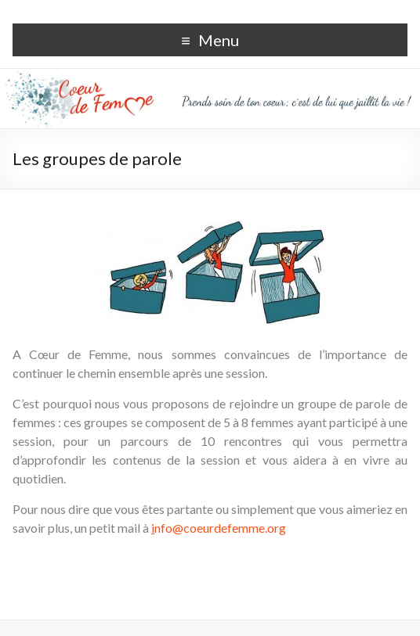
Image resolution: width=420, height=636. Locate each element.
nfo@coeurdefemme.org (218, 527)
